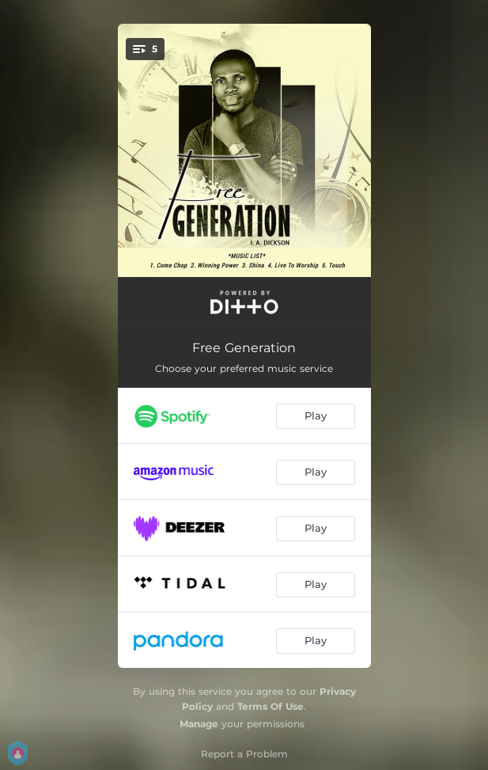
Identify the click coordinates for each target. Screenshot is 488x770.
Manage (199, 724)
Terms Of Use (270, 706)
